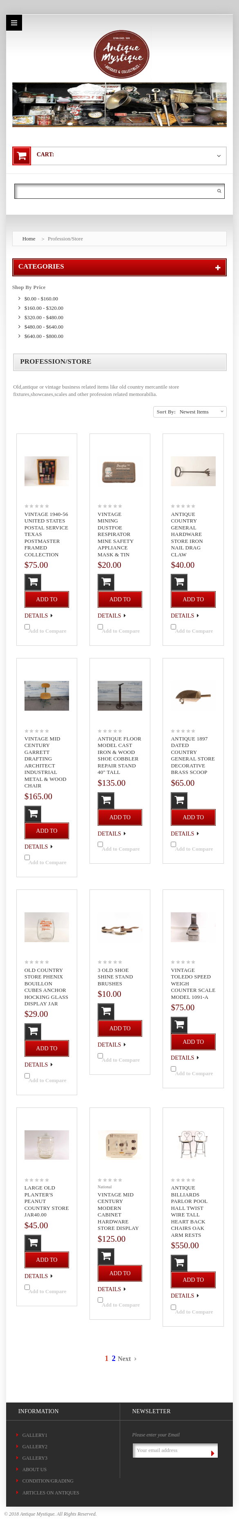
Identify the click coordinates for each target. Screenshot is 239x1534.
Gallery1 (34, 1435)
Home (29, 239)
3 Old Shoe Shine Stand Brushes (115, 977)
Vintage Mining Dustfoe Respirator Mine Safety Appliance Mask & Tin (116, 534)
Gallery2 (34, 1447)
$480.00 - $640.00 (44, 327)
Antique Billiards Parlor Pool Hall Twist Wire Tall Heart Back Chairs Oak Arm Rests (189, 1211)
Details (36, 615)
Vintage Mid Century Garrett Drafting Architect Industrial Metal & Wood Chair (46, 762)
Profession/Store (65, 239)
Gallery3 (34, 1458)
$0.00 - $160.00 (41, 299)
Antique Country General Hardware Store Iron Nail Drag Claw (187, 534)
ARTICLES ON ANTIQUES (50, 1493)
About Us (34, 1469)
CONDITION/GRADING (48, 1481)
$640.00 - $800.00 (44, 336)
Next (126, 1358)
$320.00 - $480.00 (44, 317)
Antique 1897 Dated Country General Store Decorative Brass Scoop (193, 756)
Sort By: (166, 412)
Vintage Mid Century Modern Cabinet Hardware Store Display (118, 1212)
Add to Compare (48, 631)
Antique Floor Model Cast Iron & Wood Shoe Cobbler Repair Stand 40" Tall (119, 756)
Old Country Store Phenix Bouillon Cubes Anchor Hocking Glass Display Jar (47, 987)
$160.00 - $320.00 (44, 308)
